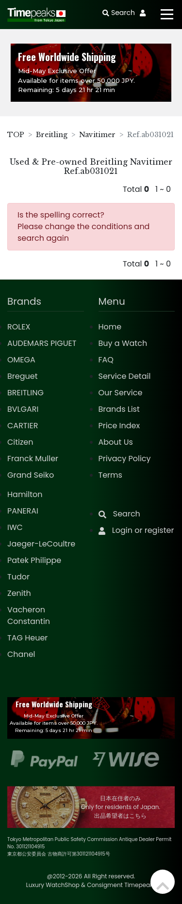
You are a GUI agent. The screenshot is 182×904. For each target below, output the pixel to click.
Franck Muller (32, 458)
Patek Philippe (34, 560)
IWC (15, 527)
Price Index (119, 425)
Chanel (21, 654)
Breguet (22, 376)
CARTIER (22, 425)
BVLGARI (22, 409)
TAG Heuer (27, 637)
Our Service (121, 392)
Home (110, 326)
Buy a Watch (123, 343)
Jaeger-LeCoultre (41, 543)
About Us (116, 442)
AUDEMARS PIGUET (41, 343)
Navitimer (97, 134)
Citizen (20, 442)
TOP (15, 134)
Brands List (119, 409)
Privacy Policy (125, 458)
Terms (110, 475)
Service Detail (125, 376)
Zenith (19, 593)
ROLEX (18, 326)
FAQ (106, 359)
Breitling (51, 134)
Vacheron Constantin (28, 615)
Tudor (18, 576)
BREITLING (25, 392)
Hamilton (25, 494)
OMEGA (21, 359)
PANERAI (22, 510)
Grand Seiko (30, 475)
